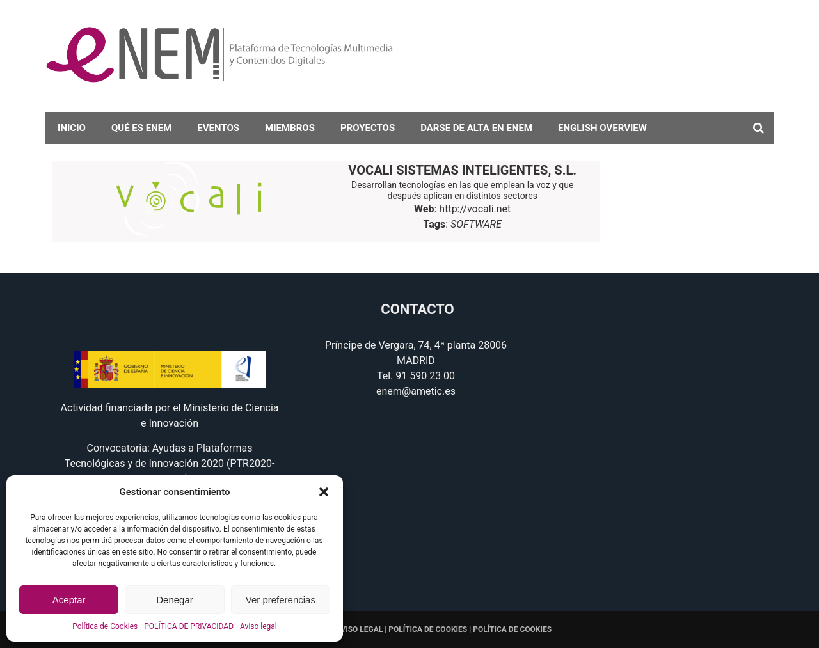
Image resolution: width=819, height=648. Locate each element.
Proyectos (367, 128)
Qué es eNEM (141, 128)
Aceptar (69, 599)
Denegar (174, 599)
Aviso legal (258, 626)
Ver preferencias (280, 599)
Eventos (218, 128)
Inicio (72, 128)
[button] (323, 492)
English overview (602, 128)
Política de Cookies (105, 626)
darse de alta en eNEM (476, 128)
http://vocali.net (475, 209)
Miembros (290, 128)
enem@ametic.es (416, 391)
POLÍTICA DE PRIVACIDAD (189, 626)
